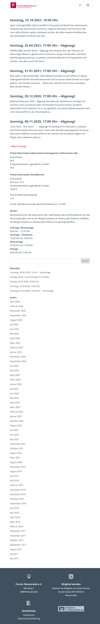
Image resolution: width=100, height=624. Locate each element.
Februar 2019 (16, 485)
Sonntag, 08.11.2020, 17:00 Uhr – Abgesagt (42, 121)
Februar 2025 (16, 347)
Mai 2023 (14, 398)
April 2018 (15, 517)
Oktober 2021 (17, 448)
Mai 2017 (14, 558)
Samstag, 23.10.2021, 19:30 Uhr (34, 20)
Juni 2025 (14, 329)
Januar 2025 (16, 352)
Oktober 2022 (17, 421)
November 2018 (18, 494)
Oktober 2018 (17, 499)
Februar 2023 (16, 411)
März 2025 (15, 343)
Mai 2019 (14, 480)
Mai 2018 (14, 512)
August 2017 (16, 549)
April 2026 (15, 301)
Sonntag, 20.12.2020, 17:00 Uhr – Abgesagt (42, 96)
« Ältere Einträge (18, 146)
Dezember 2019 (18, 466)
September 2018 (18, 503)
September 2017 (18, 544)
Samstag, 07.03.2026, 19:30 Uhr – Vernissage (31, 290)
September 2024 (18, 361)
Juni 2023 (14, 393)
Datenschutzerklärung (29, 618)
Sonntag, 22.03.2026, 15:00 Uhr (25, 286)
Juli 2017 (14, 554)
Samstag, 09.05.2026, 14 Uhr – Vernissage (30, 272)
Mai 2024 (14, 370)
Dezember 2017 (18, 531)
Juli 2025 (14, 324)
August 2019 (16, 471)
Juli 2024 (14, 365)
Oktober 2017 (17, 540)
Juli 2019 (14, 476)
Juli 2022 (14, 430)
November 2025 (18, 310)
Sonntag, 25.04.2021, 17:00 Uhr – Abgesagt (42, 45)
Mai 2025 (14, 333)
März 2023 (15, 407)
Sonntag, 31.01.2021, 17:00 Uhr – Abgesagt (42, 71)
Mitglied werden (71, 584)
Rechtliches (29, 610)
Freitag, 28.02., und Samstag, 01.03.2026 (29, 277)
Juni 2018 (14, 508)
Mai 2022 (14, 439)
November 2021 (18, 443)
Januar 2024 (16, 384)
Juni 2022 (14, 434)
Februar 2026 (16, 306)
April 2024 (15, 375)
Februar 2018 (16, 526)
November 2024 (18, 356)
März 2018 (15, 521)
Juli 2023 (14, 388)
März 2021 (15, 457)
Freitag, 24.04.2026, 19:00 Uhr (24, 281)
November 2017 (18, 535)
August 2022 (16, 425)
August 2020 (16, 462)
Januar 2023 (16, 416)
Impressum (29, 615)
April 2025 (15, 338)
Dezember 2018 (18, 489)
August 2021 (16, 453)
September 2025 (18, 315)
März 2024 (15, 379)
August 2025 (16, 320)
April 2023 (15, 402)
